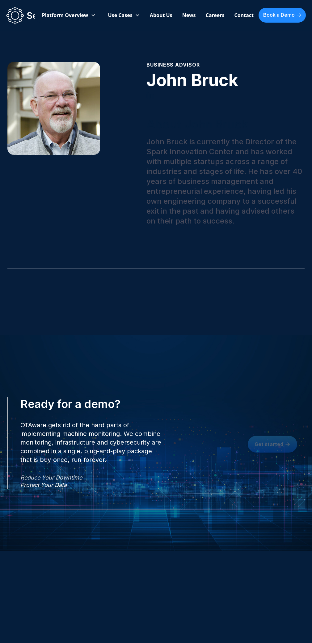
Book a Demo (282, 15)
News (189, 15)
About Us (161, 15)
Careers (215, 15)
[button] (69, 15)
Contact (244, 15)
